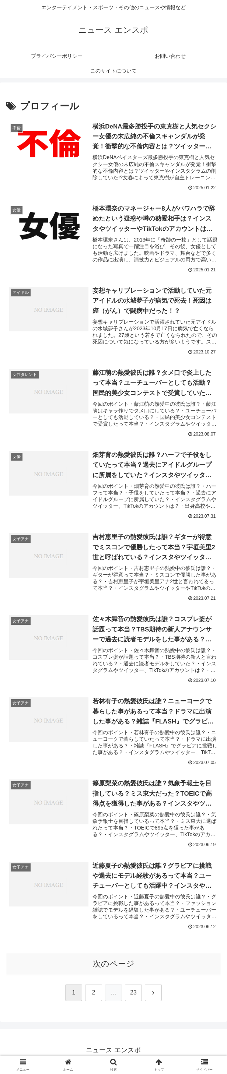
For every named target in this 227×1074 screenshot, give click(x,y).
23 (133, 995)
